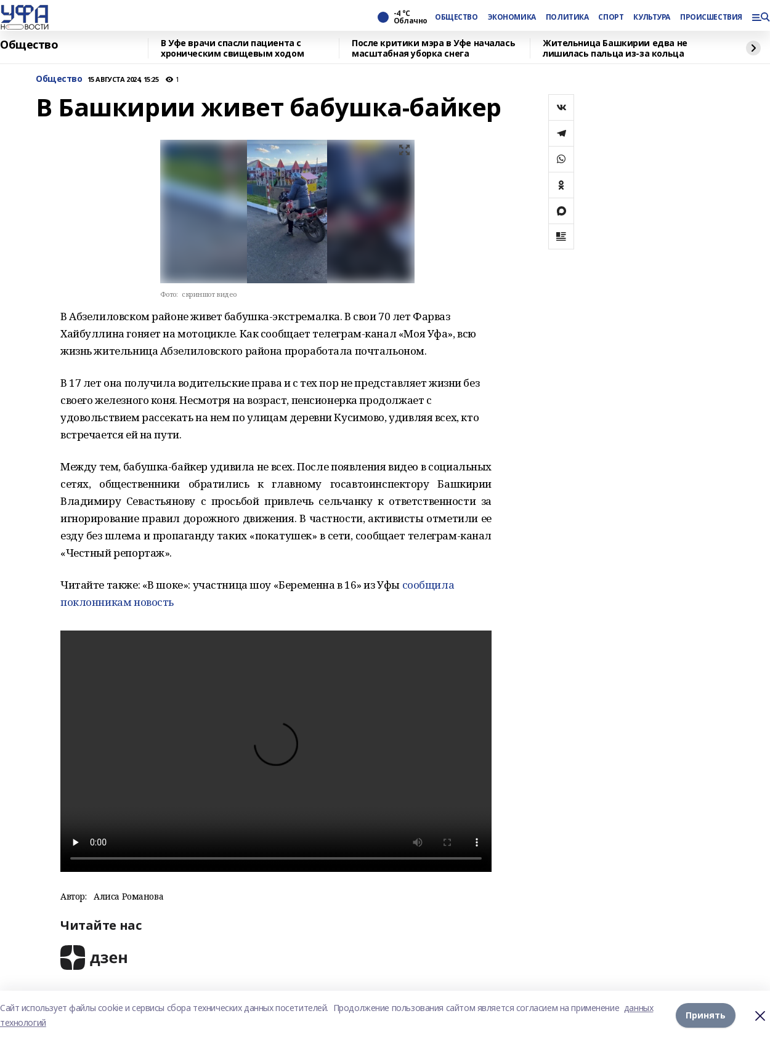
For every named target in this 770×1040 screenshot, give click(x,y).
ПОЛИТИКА (567, 17)
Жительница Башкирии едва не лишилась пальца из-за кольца (615, 48)
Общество (29, 45)
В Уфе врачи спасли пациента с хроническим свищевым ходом (232, 48)
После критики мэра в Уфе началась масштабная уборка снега (433, 48)
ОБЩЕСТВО (456, 17)
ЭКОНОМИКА (512, 17)
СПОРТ (610, 17)
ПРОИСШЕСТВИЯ (711, 17)
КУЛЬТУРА (651, 17)
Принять (706, 1015)
